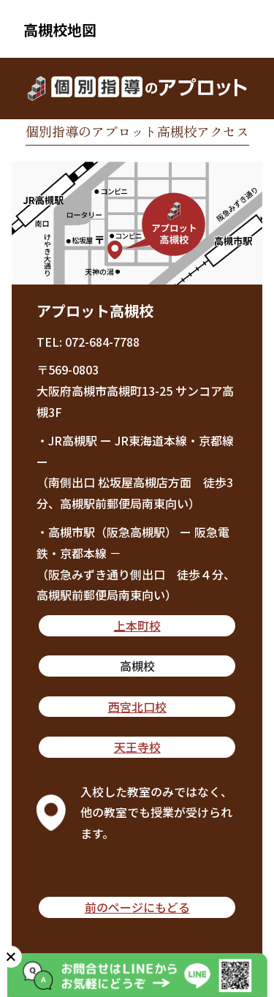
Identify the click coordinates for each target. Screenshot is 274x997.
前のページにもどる (137, 907)
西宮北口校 (137, 706)
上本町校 (137, 625)
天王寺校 (137, 747)
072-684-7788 (102, 341)
